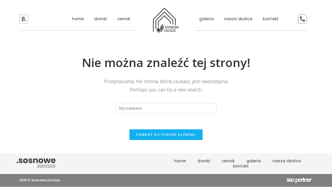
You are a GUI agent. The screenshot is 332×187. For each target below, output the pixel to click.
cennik (123, 19)
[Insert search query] (166, 108)
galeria (206, 19)
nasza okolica (238, 19)
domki (100, 19)
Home (78, 19)
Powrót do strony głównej (166, 134)
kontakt (271, 19)
